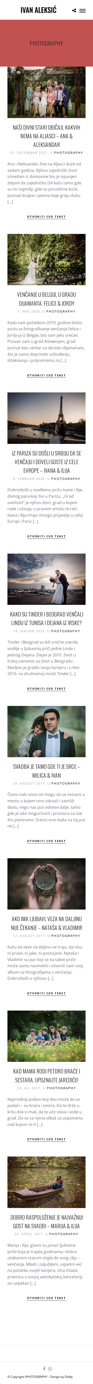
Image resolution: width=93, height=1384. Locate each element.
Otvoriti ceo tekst (46, 216)
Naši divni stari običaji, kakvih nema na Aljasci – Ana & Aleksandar (46, 135)
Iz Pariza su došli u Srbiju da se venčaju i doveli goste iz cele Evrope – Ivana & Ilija (46, 461)
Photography (68, 152)
